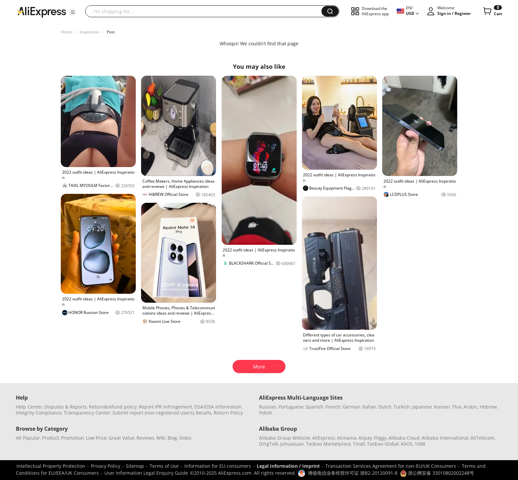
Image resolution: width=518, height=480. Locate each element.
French (333, 407)
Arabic (470, 407)
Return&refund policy (113, 407)
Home (66, 32)
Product (50, 438)
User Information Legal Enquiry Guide (146, 473)
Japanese (422, 407)
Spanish (314, 407)
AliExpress (323, 438)
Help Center (29, 407)
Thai (457, 407)
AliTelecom (482, 438)
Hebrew (488, 407)
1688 (420, 444)
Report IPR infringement (165, 407)
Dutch (384, 407)
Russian (268, 407)
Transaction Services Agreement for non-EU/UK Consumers (390, 466)
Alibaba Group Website (284, 438)
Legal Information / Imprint (288, 466)
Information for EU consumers (217, 466)
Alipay (365, 438)
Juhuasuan (292, 444)
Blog (172, 438)
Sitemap (135, 466)
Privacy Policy (105, 466)
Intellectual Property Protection (51, 466)
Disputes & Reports (65, 407)
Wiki (161, 438)
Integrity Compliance (39, 413)
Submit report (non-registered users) (153, 413)
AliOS (407, 444)
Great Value (121, 438)
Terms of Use (164, 466)
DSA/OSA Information (217, 407)
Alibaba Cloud (404, 438)
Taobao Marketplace (328, 444)
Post (111, 32)
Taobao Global (383, 444)
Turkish (401, 407)
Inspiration (89, 32)
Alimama (346, 438)
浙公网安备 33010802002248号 (437, 473)
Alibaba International (445, 438)
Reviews (145, 438)
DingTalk (268, 444)
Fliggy (380, 438)
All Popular (28, 438)
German (351, 407)
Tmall (359, 444)
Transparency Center (87, 413)
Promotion (72, 438)
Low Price (96, 438)
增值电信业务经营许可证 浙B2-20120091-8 (352, 473)
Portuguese (291, 407)
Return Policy (228, 413)
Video (185, 438)
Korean (442, 407)
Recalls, (204, 413)
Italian (369, 407)
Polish (265, 413)
